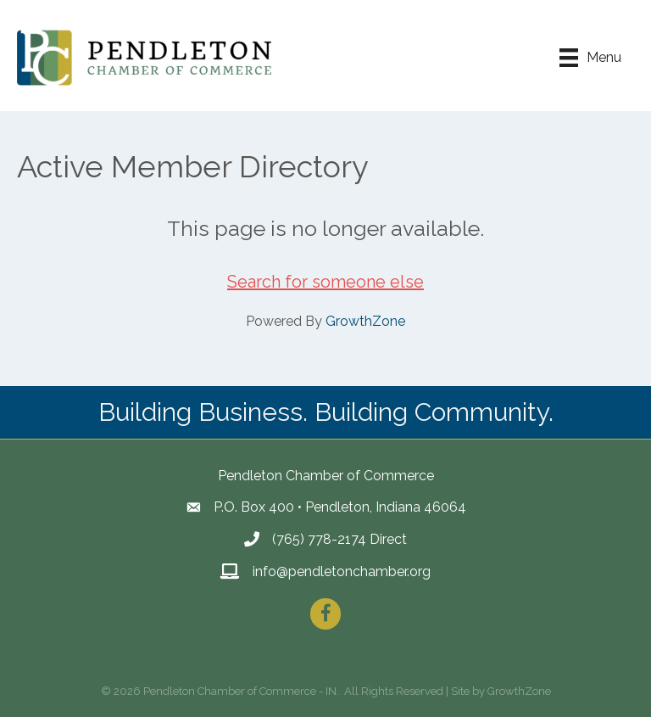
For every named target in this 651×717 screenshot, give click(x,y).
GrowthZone (365, 321)
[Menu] (590, 58)
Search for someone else (325, 282)
